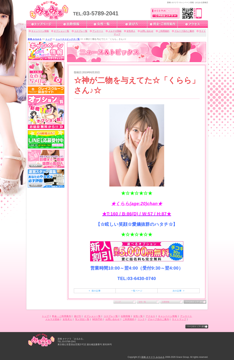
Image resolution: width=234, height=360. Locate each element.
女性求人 (131, 31)
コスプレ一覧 (80, 31)
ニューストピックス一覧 (68, 39)
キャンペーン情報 (40, 31)
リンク (141, 319)
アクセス (150, 316)
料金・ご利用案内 (61, 316)
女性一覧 (142, 302)
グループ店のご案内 (184, 31)
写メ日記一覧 (82, 319)
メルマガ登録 (114, 31)
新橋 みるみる (34, 39)
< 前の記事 (95, 290)
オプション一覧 (61, 31)
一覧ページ (136, 290)
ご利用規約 (163, 31)
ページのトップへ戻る (194, 302)
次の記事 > (178, 290)
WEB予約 (97, 319)
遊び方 (77, 316)
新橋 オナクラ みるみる (153, 357)
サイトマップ (179, 319)
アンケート (97, 31)
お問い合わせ (146, 31)
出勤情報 (165, 302)
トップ (48, 39)
